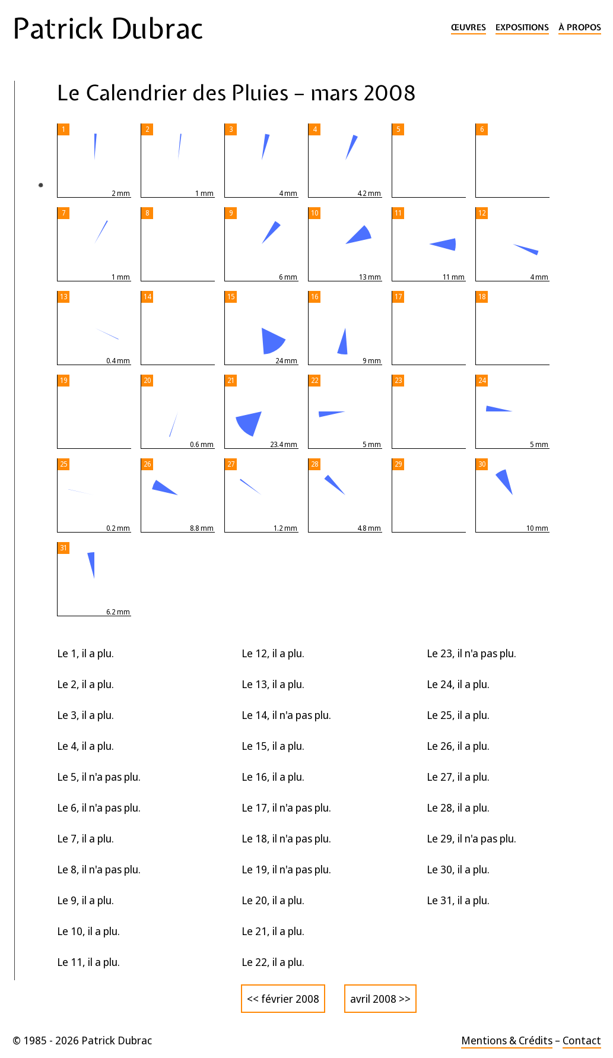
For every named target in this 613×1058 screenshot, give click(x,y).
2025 (32, 265)
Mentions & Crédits (506, 1040)
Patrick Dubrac (107, 28)
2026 (33, 241)
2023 (32, 312)
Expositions (522, 28)
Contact (582, 1040)
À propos (579, 28)
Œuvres (468, 28)
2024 (32, 288)
